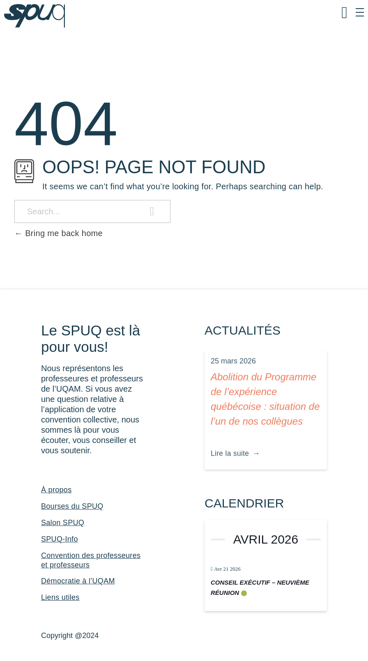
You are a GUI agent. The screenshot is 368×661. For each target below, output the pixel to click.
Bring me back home (58, 233)
